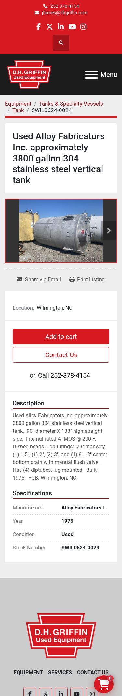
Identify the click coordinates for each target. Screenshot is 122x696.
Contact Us (61, 355)
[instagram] (83, 26)
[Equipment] (18, 103)
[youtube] (72, 26)
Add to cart (61, 337)
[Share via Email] (39, 280)
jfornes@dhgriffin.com (64, 12)
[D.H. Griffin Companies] (61, 635)
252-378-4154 (64, 6)
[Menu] (91, 75)
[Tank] (18, 110)
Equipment (28, 672)
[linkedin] (60, 26)
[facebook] (38, 26)
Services (60, 672)
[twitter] (49, 26)
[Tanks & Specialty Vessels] (71, 103)
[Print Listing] (87, 280)
